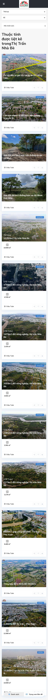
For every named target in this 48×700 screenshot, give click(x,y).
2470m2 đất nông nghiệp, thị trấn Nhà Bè (22, 336)
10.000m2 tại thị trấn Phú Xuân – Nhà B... (22, 672)
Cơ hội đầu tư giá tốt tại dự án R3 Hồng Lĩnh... (22, 77)
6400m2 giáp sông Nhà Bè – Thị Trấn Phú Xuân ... (21, 533)
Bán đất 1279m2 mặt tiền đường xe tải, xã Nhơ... (22, 157)
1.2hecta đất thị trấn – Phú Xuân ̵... (20, 623)
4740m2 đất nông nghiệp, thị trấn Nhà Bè (22, 286)
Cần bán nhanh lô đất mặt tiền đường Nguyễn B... (21, 117)
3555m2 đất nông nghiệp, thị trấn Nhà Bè (22, 385)
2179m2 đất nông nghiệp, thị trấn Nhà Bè (22, 484)
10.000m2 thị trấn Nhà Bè (16, 238)
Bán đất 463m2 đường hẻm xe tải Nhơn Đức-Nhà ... (22, 197)
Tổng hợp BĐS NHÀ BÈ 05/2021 (19, 583)
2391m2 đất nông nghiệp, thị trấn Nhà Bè (22, 434)
